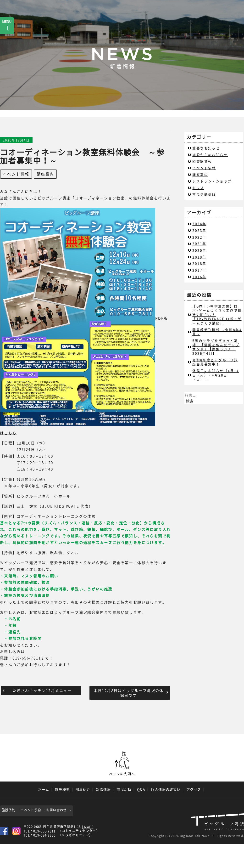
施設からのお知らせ (210, 154)
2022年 (199, 237)
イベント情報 (16, 174)
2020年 (199, 250)
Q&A (141, 789)
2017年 (199, 270)
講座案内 (45, 174)
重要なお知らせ (206, 148)
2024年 (199, 223)
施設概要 (62, 789)
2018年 (199, 263)
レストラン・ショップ (212, 181)
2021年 (199, 243)
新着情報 (103, 789)
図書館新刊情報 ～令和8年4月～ (217, 331)
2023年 (199, 230)
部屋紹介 (83, 789)
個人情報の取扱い (166, 789)
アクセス (193, 789)
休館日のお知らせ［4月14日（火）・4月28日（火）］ (215, 374)
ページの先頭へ (122, 764)
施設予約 (9, 810)
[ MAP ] (88, 826)
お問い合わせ (82, 810)
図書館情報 (202, 161)
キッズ (198, 187)
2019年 (199, 257)
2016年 (199, 276)
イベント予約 (48, 810)
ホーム (43, 789)
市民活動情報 (204, 194)
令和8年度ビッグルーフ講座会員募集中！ (215, 362)
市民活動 (123, 789)
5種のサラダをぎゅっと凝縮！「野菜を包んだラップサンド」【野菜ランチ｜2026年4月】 (215, 347)
